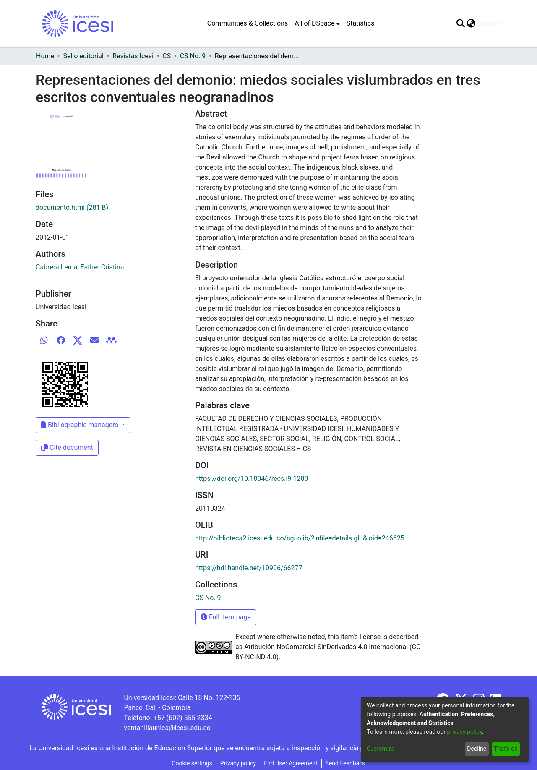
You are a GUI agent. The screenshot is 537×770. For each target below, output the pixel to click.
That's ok (505, 748)
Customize (380, 748)
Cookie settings (192, 763)
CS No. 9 (193, 56)
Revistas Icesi (133, 56)
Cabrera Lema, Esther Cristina (80, 267)
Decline (476, 748)
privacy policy (464, 731)
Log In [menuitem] (486, 23)
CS (166, 56)
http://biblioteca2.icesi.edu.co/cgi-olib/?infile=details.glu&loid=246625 (299, 538)
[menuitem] (317, 23)
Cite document (67, 448)
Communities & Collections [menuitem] (247, 23)
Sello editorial (83, 56)
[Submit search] (460, 23)
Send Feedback (345, 763)
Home (45, 56)
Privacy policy (238, 763)
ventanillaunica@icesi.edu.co (167, 728)
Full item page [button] (226, 617)
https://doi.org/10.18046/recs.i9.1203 (251, 479)
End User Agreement (290, 763)
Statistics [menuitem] (361, 23)
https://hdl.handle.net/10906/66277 (248, 568)
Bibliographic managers (80, 425)
